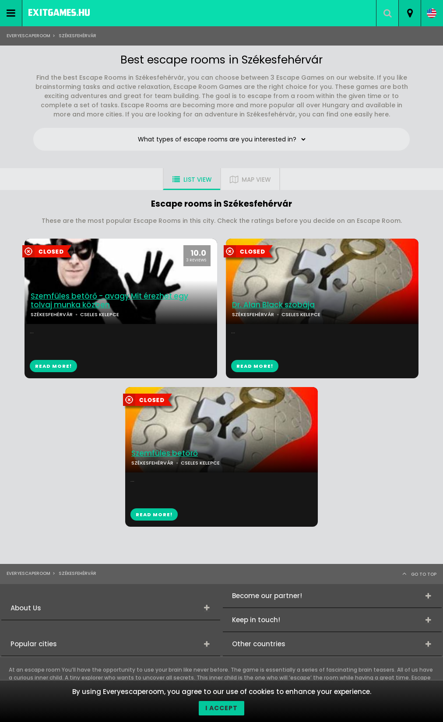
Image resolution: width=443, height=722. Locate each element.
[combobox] (409, 13)
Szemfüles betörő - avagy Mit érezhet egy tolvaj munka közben (109, 301)
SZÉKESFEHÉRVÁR (52, 314)
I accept (221, 708)
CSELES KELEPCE (99, 314)
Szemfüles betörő (164, 453)
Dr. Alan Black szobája (273, 305)
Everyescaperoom (28, 35)
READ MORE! (53, 366)
